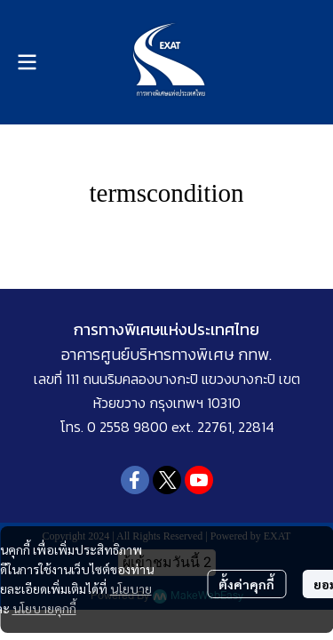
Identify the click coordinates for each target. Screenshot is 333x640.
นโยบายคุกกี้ (44, 608)
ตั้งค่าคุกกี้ (246, 584)
